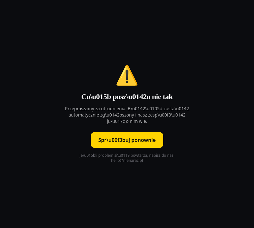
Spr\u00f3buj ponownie (127, 139)
